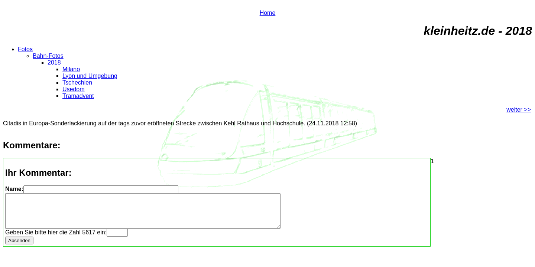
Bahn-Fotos (48, 56)
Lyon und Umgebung (89, 76)
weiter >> (518, 109)
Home (268, 13)
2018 (54, 62)
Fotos (25, 49)
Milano (71, 69)
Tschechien (77, 82)
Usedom (73, 89)
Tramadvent (78, 96)
